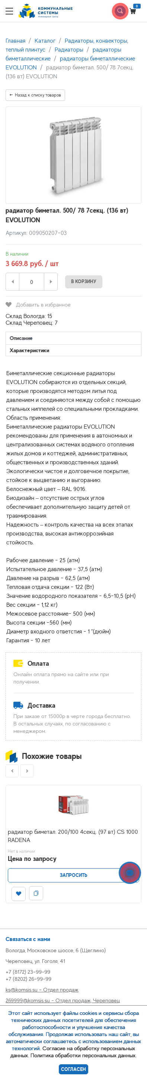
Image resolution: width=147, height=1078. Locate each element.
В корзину (83, 281)
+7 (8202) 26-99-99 (28, 979)
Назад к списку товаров (35, 95)
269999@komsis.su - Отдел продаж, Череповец (63, 1000)
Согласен (73, 1069)
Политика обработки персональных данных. (84, 1055)
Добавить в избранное (38, 304)
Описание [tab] (21, 338)
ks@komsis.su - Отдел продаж (42, 989)
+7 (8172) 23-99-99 (28, 972)
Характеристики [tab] (29, 350)
